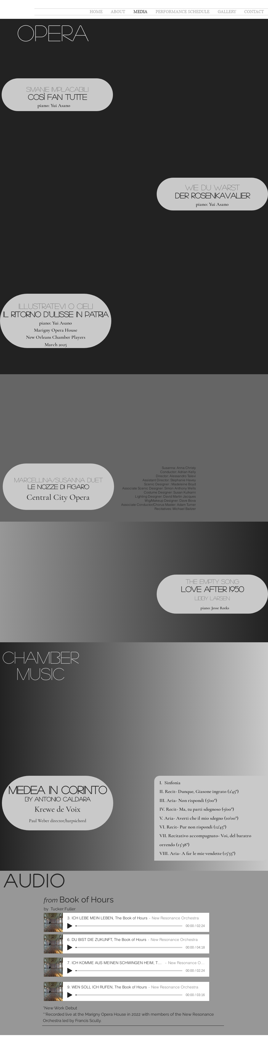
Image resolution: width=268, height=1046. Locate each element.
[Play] (69, 926)
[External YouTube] (191, 98)
